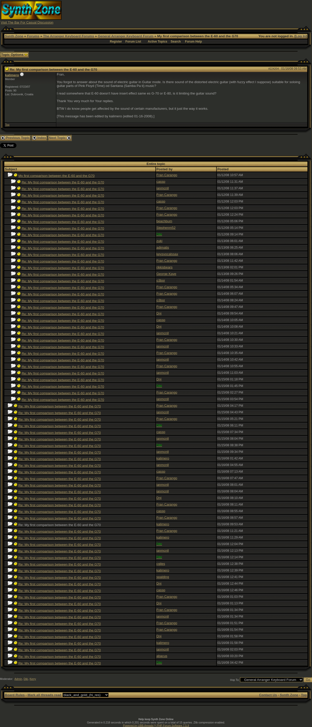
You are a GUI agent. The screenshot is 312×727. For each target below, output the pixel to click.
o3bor (160, 280)
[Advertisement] (219, 12)
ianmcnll (162, 188)
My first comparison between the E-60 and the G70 (56, 176)
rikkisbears (164, 267)
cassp (160, 181)
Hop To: (235, 679)
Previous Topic (15, 138)
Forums (33, 36)
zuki (159, 241)
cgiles (160, 564)
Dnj (158, 313)
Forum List (133, 41)
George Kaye (166, 274)
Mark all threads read (44, 695)
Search (176, 41)
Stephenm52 (166, 228)
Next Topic (60, 138)
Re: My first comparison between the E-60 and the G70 (63, 182)
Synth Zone (14, 36)
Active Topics (157, 41)
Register (116, 41)
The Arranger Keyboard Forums (68, 36)
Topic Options (14, 55)
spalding (162, 577)
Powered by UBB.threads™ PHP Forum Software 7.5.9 (156, 725)
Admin (18, 678)
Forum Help (193, 41)
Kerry (33, 678)
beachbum (164, 221)
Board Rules (15, 695)
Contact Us (268, 695)
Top (7, 124)
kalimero (12, 75)
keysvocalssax (167, 254)
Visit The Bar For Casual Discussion (27, 22)
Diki (26, 678)
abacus (161, 656)
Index (39, 138)
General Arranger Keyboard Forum (125, 36)
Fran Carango (166, 175)
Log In (301, 36)
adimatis (162, 247)
